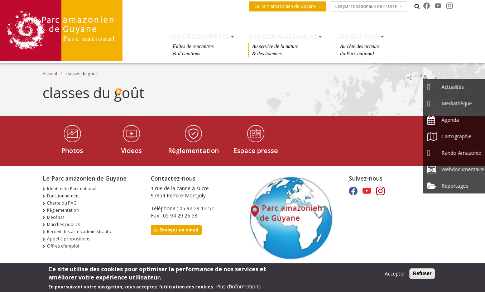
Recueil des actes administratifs (79, 232)
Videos (131, 150)
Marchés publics (63, 224)
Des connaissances (282, 36)
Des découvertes (199, 36)
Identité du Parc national (71, 189)
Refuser (422, 274)
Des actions (357, 36)
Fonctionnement (63, 196)
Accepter (395, 274)
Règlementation (193, 150)
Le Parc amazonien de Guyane (285, 6)
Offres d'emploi (63, 246)
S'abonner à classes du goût (118, 91)
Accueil (50, 74)
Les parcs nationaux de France (366, 6)
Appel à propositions (68, 239)
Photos (72, 150)
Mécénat (55, 217)
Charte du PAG (62, 203)
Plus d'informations (238, 287)
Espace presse (255, 150)
